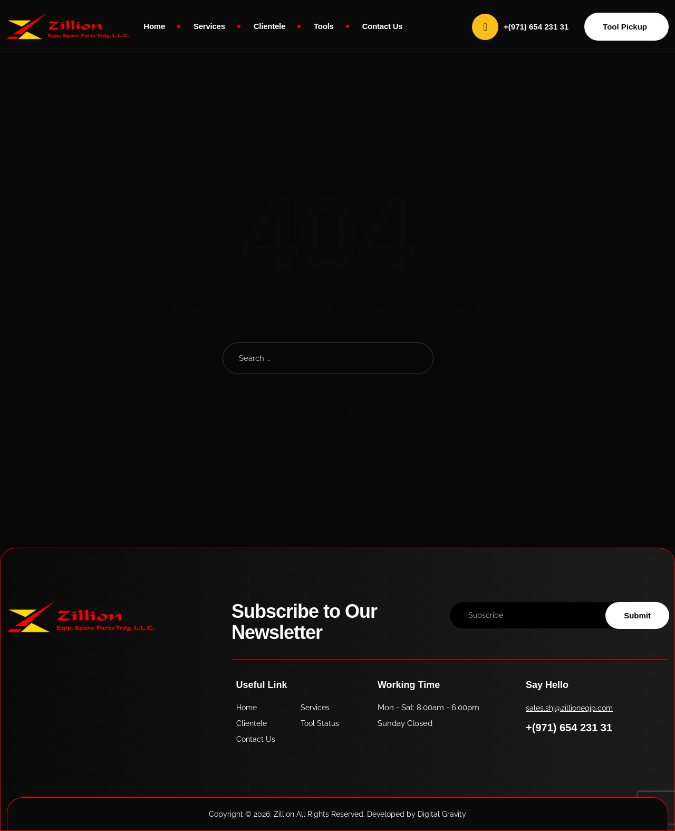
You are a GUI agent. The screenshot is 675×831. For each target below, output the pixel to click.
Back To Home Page (324, 412)
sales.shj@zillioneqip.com (569, 708)
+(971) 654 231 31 (569, 727)
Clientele (269, 26)
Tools (324, 26)
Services (209, 26)
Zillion (284, 814)
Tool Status (320, 723)
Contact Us (382, 26)
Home (154, 26)
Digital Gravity (442, 814)
